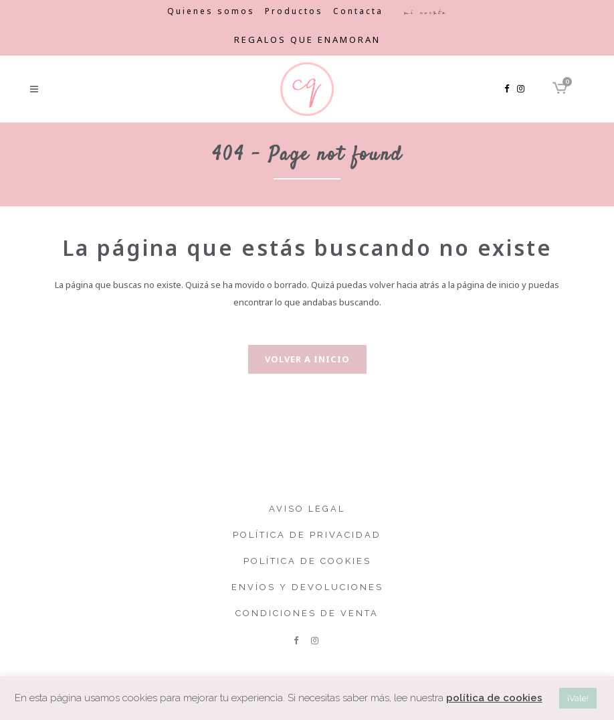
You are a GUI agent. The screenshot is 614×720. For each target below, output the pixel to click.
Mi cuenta (425, 12)
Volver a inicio (307, 359)
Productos (294, 11)
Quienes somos (211, 11)
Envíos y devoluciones (307, 587)
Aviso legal (307, 509)
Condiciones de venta (307, 613)
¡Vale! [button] (578, 698)
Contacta (358, 11)
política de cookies (494, 698)
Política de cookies (307, 561)
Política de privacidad (307, 535)
